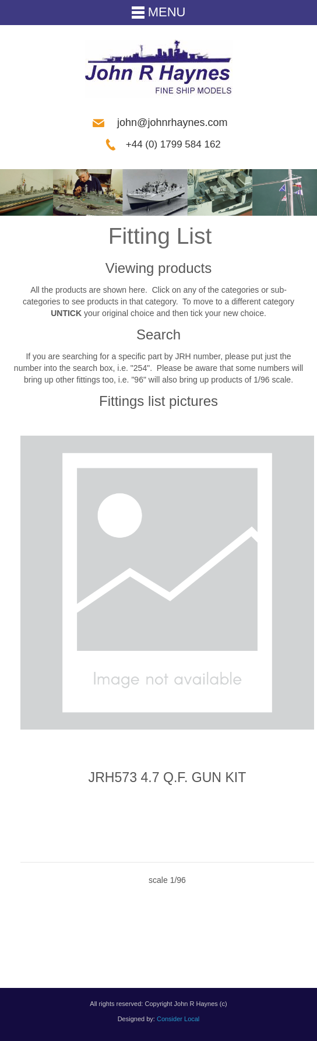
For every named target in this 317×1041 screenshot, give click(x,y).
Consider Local (178, 1018)
